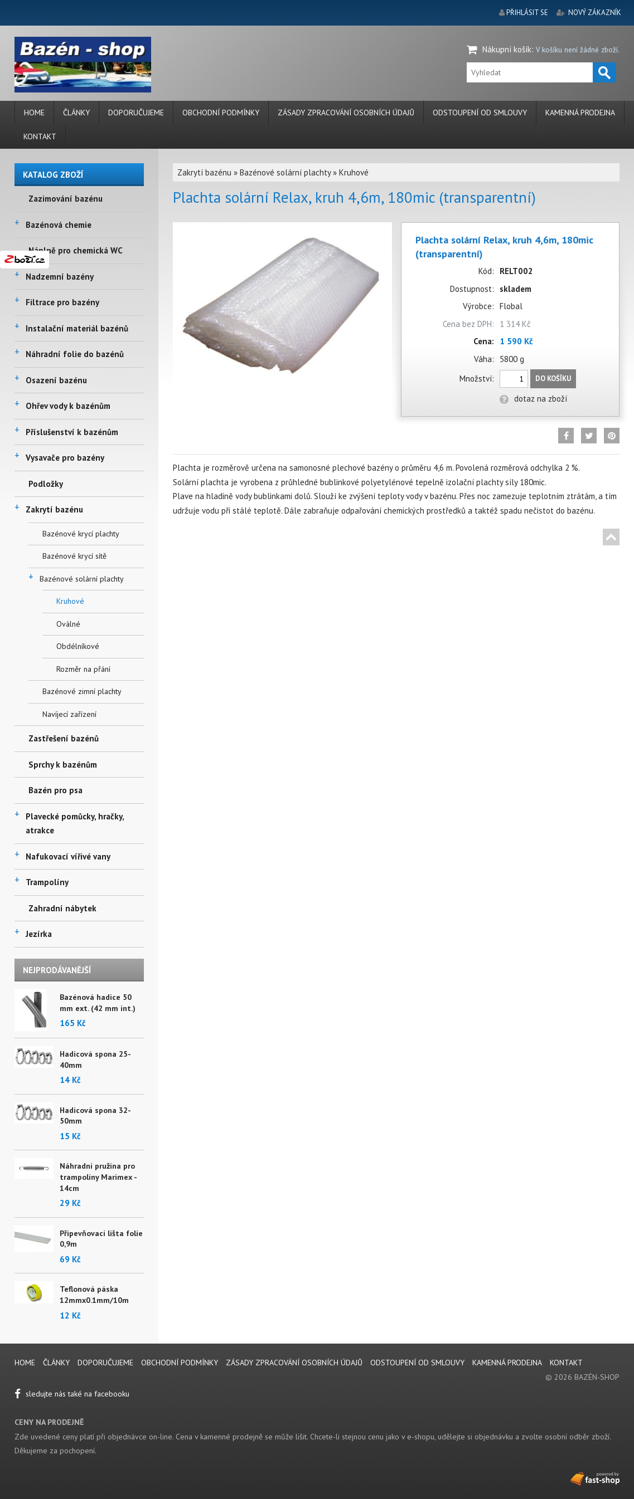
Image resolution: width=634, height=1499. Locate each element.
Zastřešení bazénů (63, 738)
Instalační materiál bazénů (77, 328)
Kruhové (70, 601)
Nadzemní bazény (60, 276)
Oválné (68, 624)
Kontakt (39, 136)
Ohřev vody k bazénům (68, 406)
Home (34, 113)
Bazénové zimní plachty (82, 691)
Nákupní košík (506, 49)
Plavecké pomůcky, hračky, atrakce (75, 823)
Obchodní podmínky (220, 113)
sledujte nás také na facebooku (71, 1394)
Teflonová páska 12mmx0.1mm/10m (94, 1294)
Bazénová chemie (58, 224)
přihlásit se (527, 12)
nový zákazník (594, 12)
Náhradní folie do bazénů (75, 354)
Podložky (45, 483)
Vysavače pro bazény (65, 457)
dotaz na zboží (533, 398)
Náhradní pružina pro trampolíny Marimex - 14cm (98, 1177)
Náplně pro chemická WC (75, 250)
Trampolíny (47, 882)
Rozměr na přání (83, 669)
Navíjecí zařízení (69, 714)
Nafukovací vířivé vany (68, 856)
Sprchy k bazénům (62, 764)
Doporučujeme (136, 113)
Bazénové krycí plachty (80, 534)
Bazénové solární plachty (82, 579)
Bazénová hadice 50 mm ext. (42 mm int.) (97, 1002)
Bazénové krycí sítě (74, 556)
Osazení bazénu (56, 380)
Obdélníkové (77, 646)
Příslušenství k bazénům (72, 432)
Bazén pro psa (55, 790)
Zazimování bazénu (65, 198)
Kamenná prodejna (580, 113)
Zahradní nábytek (62, 908)
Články (76, 113)
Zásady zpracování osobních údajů (346, 113)
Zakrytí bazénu (54, 509)
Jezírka (39, 934)
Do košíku (553, 378)
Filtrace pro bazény (62, 302)
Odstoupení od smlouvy (480, 113)
